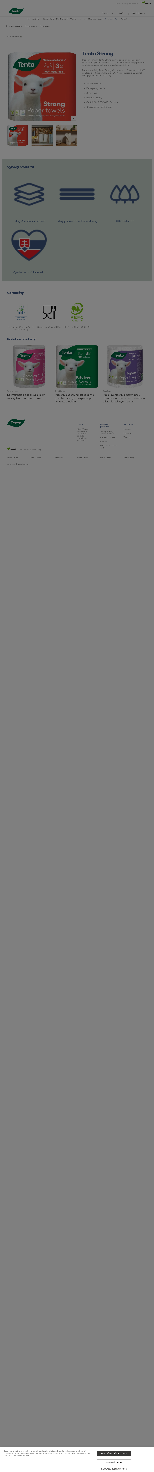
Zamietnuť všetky (114, 1464)
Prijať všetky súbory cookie (114, 1455)
